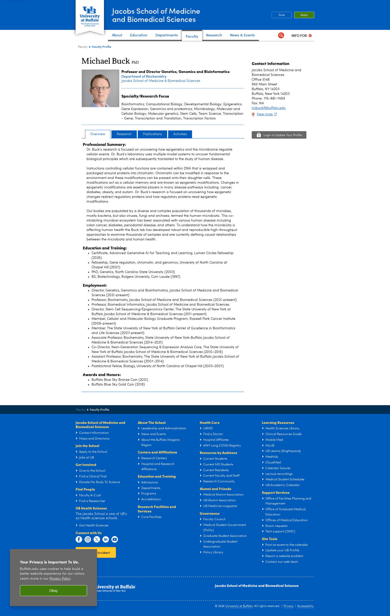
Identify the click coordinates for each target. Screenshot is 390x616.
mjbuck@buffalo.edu (269, 108)
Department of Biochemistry (143, 76)
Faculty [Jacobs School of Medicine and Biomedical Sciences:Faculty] (83, 47)
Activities (180, 134)
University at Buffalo (239, 606)
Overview (97, 134)
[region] (53, 577)
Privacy (288, 606)
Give (282, 15)
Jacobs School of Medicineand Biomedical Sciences (156, 14)
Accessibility (305, 606)
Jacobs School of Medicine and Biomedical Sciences (257, 585)
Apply (304, 15)
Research (124, 134)
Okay (53, 591)
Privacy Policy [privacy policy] (60, 579)
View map (267, 114)
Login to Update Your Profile (283, 135)
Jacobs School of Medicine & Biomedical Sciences (160, 81)
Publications (152, 134)
